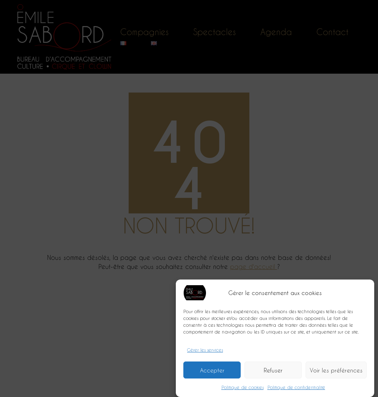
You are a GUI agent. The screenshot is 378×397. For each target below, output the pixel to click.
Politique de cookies (242, 389)
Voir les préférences (336, 372)
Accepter (212, 372)
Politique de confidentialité (296, 389)
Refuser (273, 372)
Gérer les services (205, 351)
